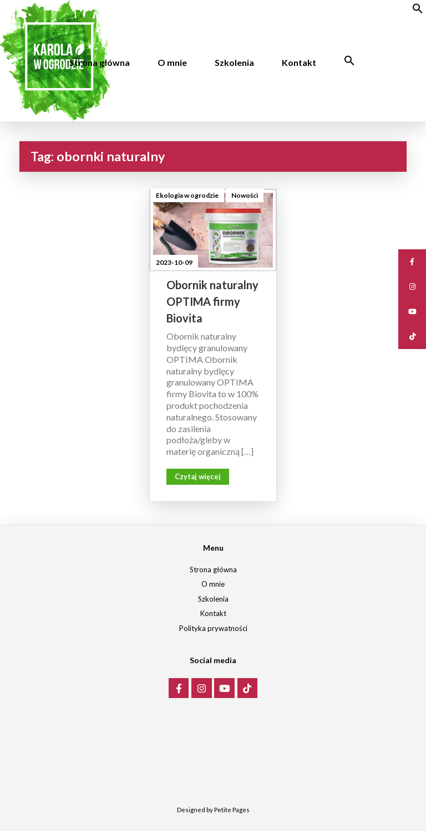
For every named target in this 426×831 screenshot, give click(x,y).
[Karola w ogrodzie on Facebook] (179, 688)
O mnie (172, 62)
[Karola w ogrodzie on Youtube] (224, 688)
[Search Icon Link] (349, 61)
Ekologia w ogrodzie (187, 195)
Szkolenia (234, 62)
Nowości (244, 195)
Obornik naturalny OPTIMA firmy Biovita (212, 301)
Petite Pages (232, 809)
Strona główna (99, 62)
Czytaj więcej (198, 476)
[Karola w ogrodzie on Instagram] (201, 688)
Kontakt (299, 62)
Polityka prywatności (213, 628)
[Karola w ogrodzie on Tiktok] (247, 688)
